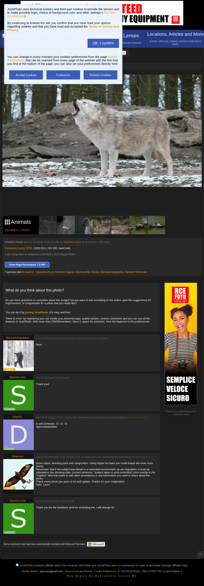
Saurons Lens (72, 242)
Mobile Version (30, 571)
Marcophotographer (111, 272)
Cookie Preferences (105, 571)
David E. (30, 272)
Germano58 (83, 272)
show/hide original (136, 417)
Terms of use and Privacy (78, 571)
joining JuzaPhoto (36, 312)
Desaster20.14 (44, 272)
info (186, 414)
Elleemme (17, 456)
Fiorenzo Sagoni (64, 272)
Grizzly (95, 272)
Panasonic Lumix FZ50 (18, 248)
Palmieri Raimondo (136, 272)
